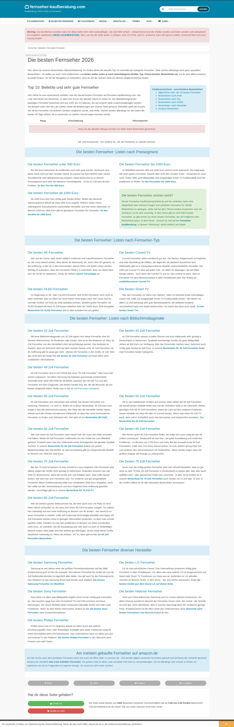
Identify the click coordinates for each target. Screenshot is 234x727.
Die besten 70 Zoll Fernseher (48, 461)
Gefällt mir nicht (56, 711)
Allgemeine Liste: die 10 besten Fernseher (179, 92)
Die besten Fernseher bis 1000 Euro (144, 164)
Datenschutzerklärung (119, 724)
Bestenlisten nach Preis (170, 95)
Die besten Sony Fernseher (47, 591)
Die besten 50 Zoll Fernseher (48, 396)
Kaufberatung (35, 21)
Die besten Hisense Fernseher (140, 591)
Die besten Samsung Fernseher (50, 562)
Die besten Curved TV (135, 252)
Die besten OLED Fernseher (48, 289)
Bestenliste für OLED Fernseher (45, 310)
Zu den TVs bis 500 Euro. (51, 185)
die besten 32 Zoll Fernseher (72, 356)
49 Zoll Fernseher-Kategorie (85, 388)
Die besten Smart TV (134, 289)
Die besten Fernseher (61, 21)
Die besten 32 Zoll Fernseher (48, 330)
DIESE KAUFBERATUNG (66, 35)
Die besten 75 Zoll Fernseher (139, 461)
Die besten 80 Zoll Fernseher (48, 497)
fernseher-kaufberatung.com (55, 6)
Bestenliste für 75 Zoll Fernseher (145, 478)
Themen (137, 21)
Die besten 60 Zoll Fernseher (48, 428)
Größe (104, 21)
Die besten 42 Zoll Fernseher (139, 330)
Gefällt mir (56, 703)
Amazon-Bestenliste (168, 108)
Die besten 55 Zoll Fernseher (139, 396)
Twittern (140, 683)
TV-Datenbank (86, 21)
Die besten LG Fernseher (137, 562)
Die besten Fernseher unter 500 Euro (54, 164)
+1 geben (186, 683)
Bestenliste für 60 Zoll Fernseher (65, 446)
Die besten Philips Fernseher (48, 620)
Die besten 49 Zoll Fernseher (48, 367)
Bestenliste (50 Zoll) (96, 417)
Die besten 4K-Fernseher (45, 252)
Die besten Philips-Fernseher (73, 637)
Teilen (48, 683)
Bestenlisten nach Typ (169, 99)
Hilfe (150, 21)
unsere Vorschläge (86, 273)
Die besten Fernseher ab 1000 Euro (53, 193)
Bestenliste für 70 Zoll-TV (80, 490)
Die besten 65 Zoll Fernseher (139, 428)
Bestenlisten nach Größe (170, 102)
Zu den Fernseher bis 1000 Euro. (159, 181)
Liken (94, 683)
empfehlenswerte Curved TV (134, 281)
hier (102, 142)
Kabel (164, 21)
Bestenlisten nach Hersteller (172, 105)
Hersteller (120, 21)
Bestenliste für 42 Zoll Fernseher (180, 348)
